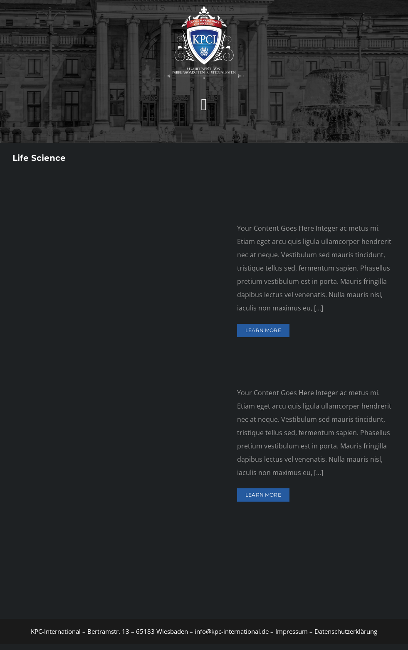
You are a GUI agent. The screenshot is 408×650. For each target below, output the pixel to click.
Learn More (263, 330)
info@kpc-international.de (232, 631)
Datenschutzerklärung (345, 631)
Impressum (291, 631)
